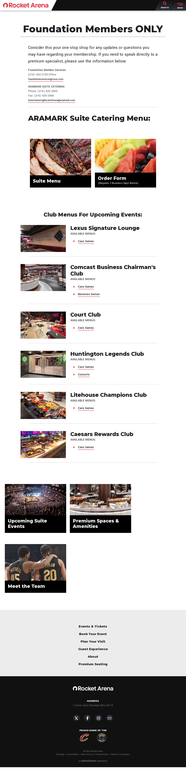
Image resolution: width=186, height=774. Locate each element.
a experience (93, 767)
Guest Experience (93, 655)
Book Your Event (93, 640)
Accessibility (72, 761)
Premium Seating (93, 670)
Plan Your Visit (93, 648)
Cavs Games (86, 243)
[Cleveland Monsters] (101, 744)
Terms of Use (87, 761)
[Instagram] (98, 725)
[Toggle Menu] (179, 6)
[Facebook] (87, 725)
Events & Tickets (93, 633)
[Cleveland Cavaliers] (84, 744)
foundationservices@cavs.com (48, 79)
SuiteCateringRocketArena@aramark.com (54, 100)
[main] (93, 308)
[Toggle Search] (164, 6)
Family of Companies (120, 761)
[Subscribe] (109, 725)
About (93, 663)
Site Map (60, 761)
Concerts (84, 377)
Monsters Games (89, 296)
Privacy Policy (101, 761)
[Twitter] (76, 725)
